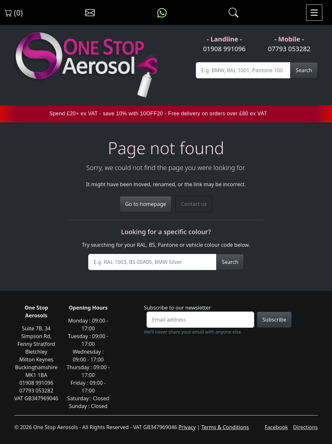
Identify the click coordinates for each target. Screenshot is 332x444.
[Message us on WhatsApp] (162, 13)
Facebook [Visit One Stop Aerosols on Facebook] (276, 427)
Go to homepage (145, 204)
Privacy (187, 427)
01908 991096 (224, 48)
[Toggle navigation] (314, 12)
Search (304, 70)
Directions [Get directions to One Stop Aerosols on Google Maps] (305, 427)
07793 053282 (289, 48)
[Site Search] (243, 70)
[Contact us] (90, 13)
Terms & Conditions (225, 427)
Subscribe (274, 319)
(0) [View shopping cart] (14, 12)
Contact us (194, 204)
